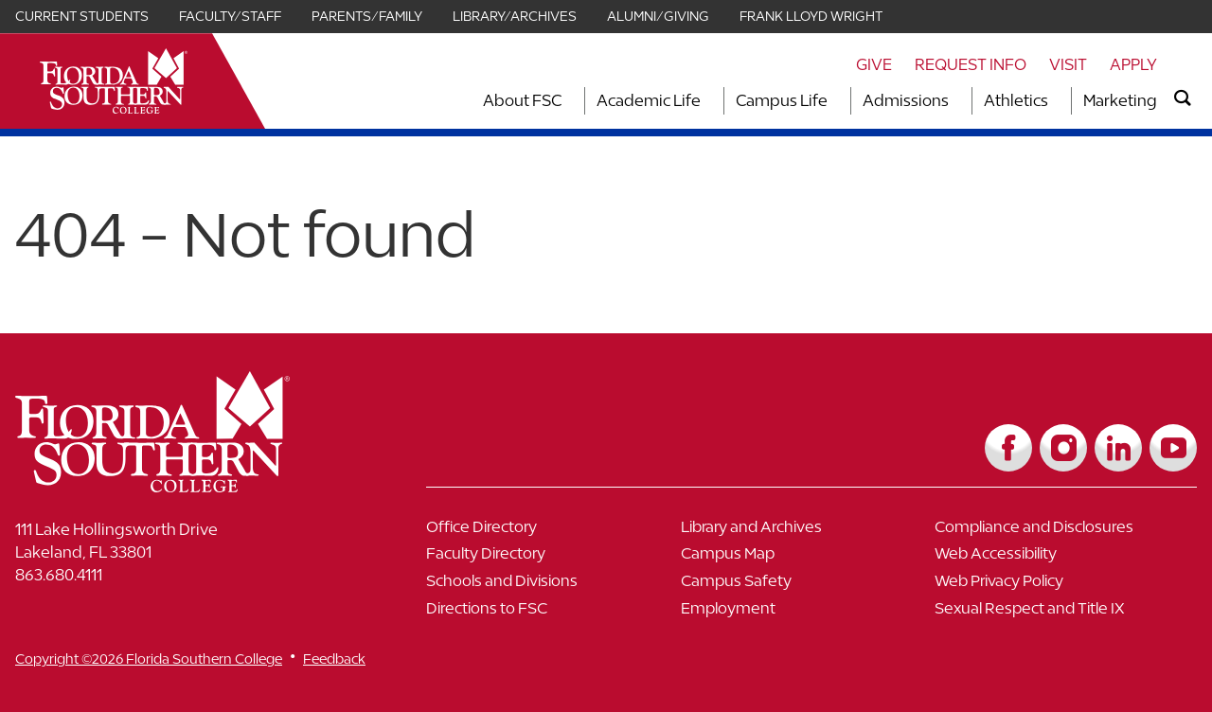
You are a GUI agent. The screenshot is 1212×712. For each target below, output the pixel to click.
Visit (1068, 64)
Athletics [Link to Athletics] (1016, 100)
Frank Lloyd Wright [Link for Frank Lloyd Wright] (811, 16)
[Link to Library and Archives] (808, 531)
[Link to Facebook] (1008, 448)
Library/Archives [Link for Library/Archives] (515, 16)
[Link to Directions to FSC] (553, 613)
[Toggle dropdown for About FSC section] (567, 101)
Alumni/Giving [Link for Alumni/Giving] (658, 16)
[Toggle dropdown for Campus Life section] (833, 101)
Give (874, 64)
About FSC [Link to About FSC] (522, 100)
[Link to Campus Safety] (808, 585)
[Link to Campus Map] (808, 558)
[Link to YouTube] (1173, 448)
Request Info (970, 64)
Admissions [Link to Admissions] (906, 100)
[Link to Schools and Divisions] (553, 585)
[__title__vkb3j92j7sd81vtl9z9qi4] (190, 485)
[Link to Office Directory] (553, 531)
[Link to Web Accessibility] (1062, 558)
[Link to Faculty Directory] (553, 558)
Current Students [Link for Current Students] (82, 16)
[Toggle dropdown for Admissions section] (954, 101)
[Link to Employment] (808, 613)
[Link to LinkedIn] (1118, 448)
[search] (1182, 98)
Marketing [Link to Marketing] (1120, 100)
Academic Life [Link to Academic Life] (649, 100)
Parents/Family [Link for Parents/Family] (367, 16)
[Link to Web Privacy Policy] (1062, 585)
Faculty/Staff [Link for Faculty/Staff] (230, 16)
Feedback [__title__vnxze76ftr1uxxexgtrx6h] (334, 658)
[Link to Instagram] (1063, 448)
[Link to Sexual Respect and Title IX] (1062, 613)
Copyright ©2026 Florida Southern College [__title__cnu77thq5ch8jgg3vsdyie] (148, 658)
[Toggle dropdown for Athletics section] (1054, 101)
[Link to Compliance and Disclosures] (1062, 531)
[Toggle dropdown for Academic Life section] (706, 101)
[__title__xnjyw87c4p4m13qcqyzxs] (113, 81)
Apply (1133, 64)
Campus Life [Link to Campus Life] (782, 100)
